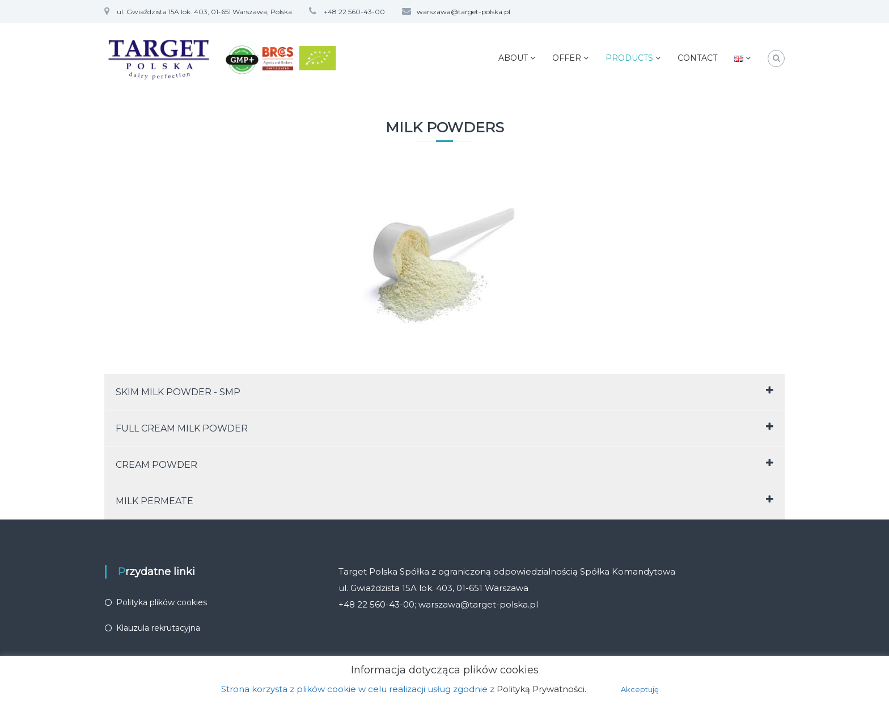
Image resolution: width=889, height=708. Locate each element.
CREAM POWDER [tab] (444, 464)
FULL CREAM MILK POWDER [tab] (444, 428)
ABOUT (513, 58)
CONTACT (697, 58)
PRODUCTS (629, 58)
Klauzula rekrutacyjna (158, 628)
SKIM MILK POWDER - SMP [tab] (444, 391)
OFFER (566, 58)
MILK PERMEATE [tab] (444, 500)
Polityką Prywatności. (541, 689)
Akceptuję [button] (640, 689)
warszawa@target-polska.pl (463, 11)
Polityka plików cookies (161, 602)
